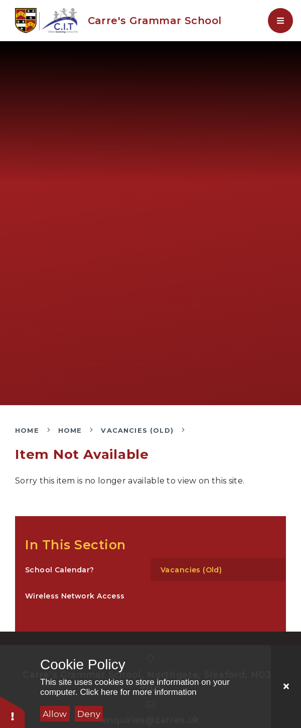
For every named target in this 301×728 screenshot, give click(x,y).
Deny (88, 714)
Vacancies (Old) (137, 430)
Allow (55, 714)
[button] (12, 711)
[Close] (286, 686)
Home (27, 430)
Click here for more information (138, 692)
